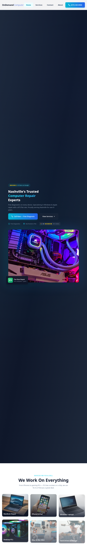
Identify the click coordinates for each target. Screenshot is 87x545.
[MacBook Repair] (15, 505)
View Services (48, 216)
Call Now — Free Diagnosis (23, 216)
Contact (50, 5)
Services (39, 5)
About (60, 5)
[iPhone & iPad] (43, 506)
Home (28, 5)
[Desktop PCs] (15, 531)
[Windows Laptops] (72, 506)
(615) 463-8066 (75, 5)
